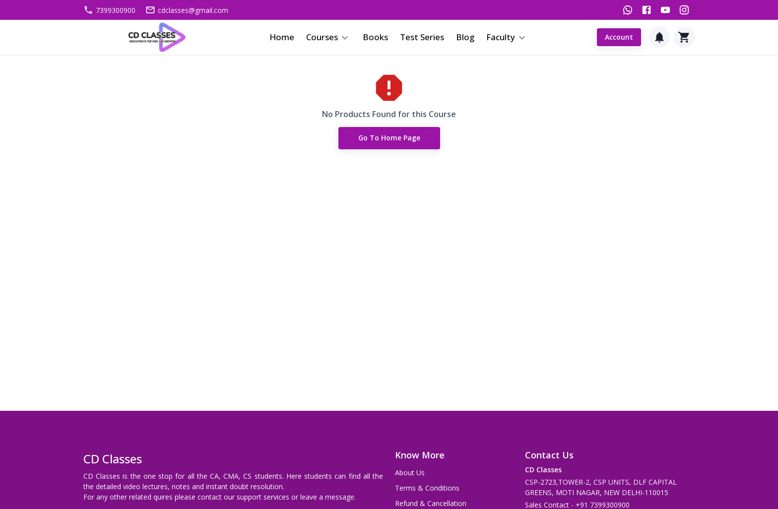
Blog (465, 37)
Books (375, 37)
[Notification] (659, 37)
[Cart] (684, 37)
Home (281, 37)
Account (619, 37)
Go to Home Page (389, 138)
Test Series (422, 37)
